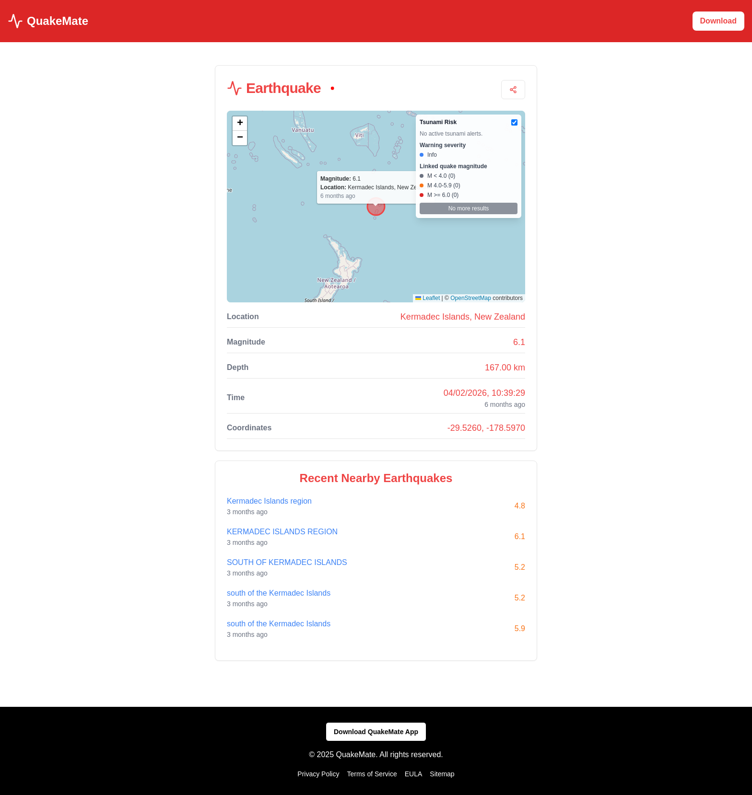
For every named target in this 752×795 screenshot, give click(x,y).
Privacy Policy (318, 774)
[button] (240, 123)
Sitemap (442, 774)
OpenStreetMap (470, 298)
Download (718, 21)
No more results (468, 208)
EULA (414, 774)
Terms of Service (372, 774)
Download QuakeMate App (376, 732)
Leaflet (427, 298)
